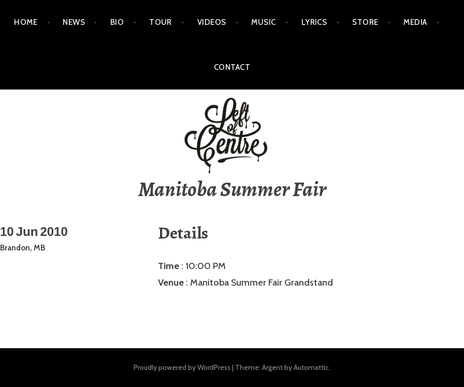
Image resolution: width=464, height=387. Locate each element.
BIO (117, 22)
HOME (25, 22)
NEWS (74, 22)
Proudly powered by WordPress (182, 367)
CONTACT (232, 67)
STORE (365, 22)
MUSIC (263, 22)
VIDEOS (211, 22)
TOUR (160, 22)
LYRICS (314, 22)
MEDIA (415, 22)
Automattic (311, 367)
